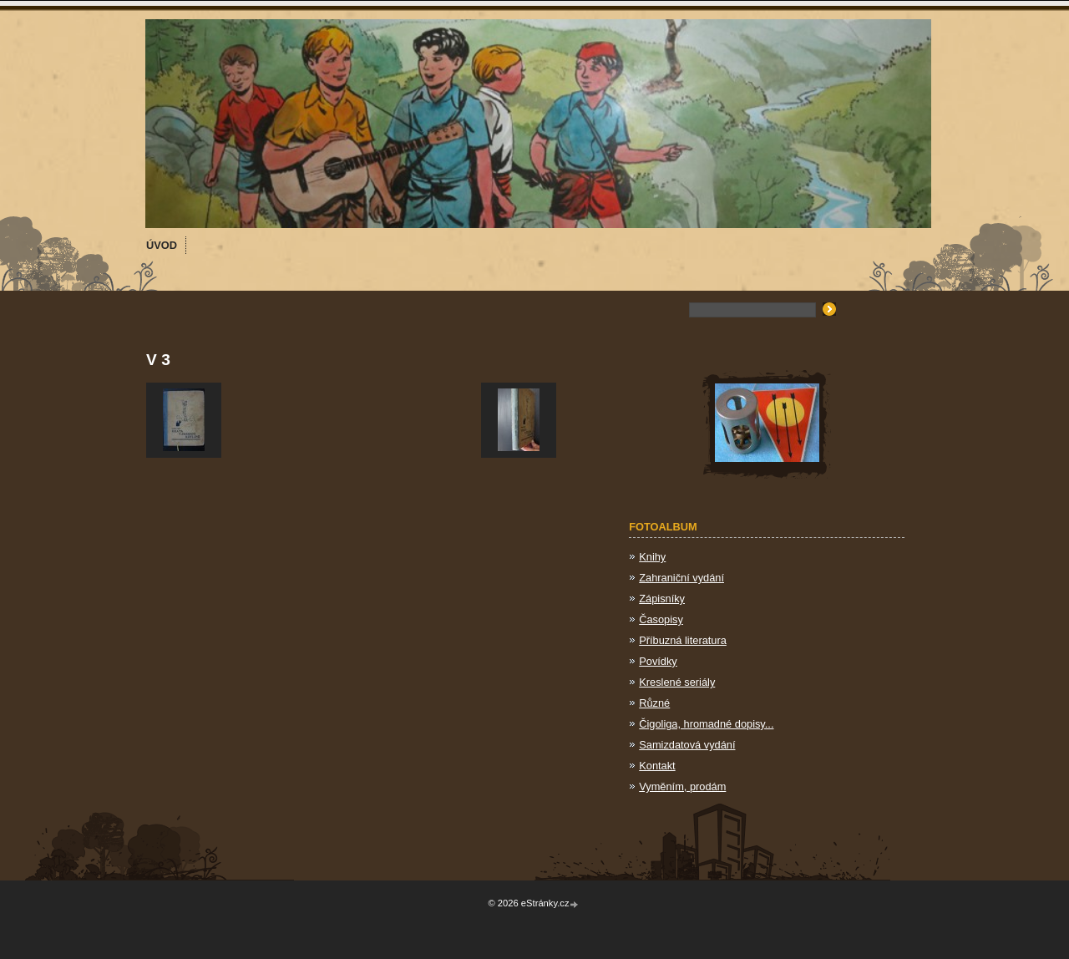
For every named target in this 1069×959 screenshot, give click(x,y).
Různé (654, 703)
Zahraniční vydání (681, 577)
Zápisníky (662, 598)
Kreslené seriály (677, 682)
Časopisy (661, 619)
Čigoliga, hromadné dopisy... (706, 724)
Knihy (652, 557)
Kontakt (657, 765)
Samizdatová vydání (687, 744)
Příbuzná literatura (683, 640)
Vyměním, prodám (682, 786)
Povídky (658, 661)
